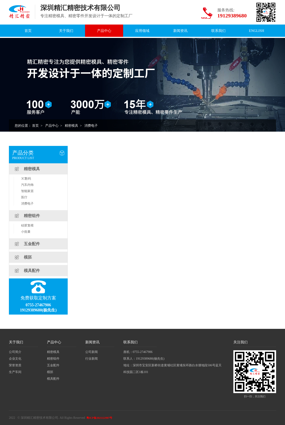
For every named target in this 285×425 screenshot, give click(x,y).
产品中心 (104, 31)
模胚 (28, 257)
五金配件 (32, 244)
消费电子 (91, 125)
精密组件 (32, 216)
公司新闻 (91, 352)
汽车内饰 (27, 185)
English (256, 31)
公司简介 (15, 352)
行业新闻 (91, 358)
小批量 (26, 231)
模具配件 (32, 270)
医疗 (24, 197)
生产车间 (15, 372)
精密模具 (71, 125)
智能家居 (27, 191)
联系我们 (218, 31)
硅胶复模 (27, 225)
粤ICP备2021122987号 (99, 417)
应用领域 (142, 31)
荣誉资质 (15, 365)
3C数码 (26, 178)
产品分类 (23, 153)
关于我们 (66, 31)
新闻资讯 (180, 31)
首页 (28, 31)
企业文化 (15, 358)
